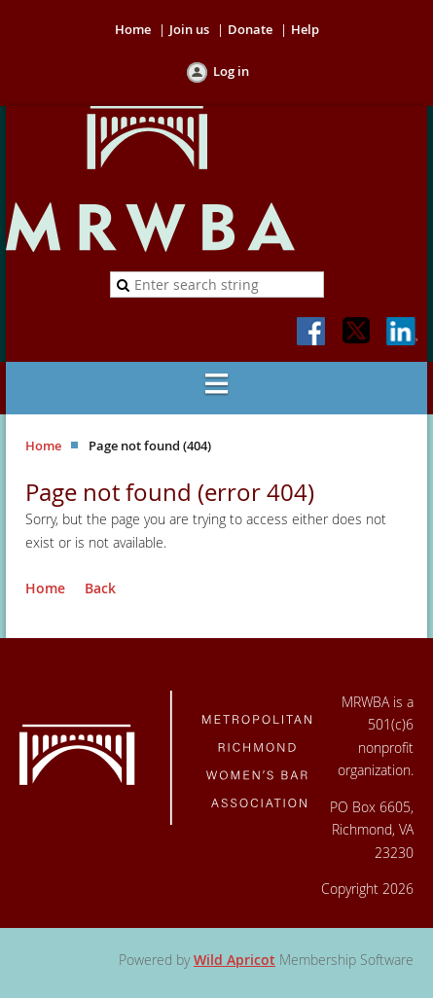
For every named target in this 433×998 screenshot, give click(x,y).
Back (100, 588)
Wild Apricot (234, 959)
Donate (250, 29)
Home (133, 29)
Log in (231, 71)
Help (305, 29)
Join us (189, 29)
